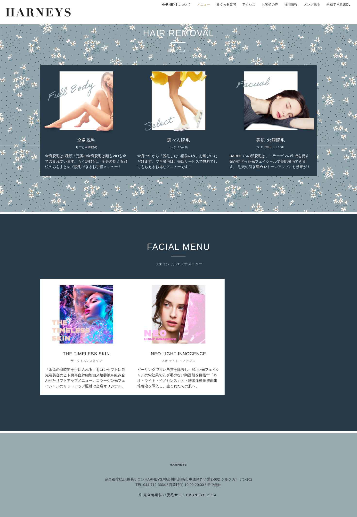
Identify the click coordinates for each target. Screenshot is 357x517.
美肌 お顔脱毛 (270, 140)
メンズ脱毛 (312, 12)
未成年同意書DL (338, 12)
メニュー (203, 12)
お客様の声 (270, 12)
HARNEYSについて (176, 12)
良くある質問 (226, 12)
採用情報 (291, 12)
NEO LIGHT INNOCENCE (178, 353)
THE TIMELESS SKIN (86, 353)
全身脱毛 (86, 140)
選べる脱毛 (178, 140)
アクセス (248, 12)
